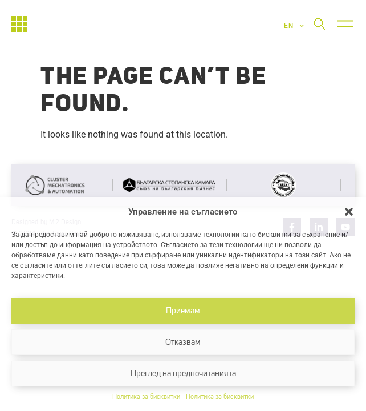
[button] (349, 211)
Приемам (183, 311)
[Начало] (19, 24)
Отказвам (183, 342)
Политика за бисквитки (146, 397)
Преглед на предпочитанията (183, 373)
